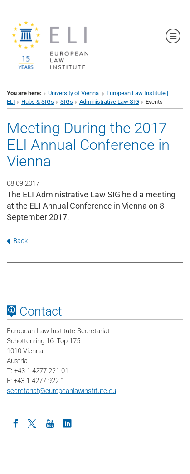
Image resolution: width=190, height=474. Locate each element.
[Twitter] (32, 422)
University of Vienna (74, 93)
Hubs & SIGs (37, 101)
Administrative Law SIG (109, 101)
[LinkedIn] (67, 422)
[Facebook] (15, 422)
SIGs (66, 101)
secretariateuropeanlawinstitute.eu (61, 391)
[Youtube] (49, 422)
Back (17, 241)
